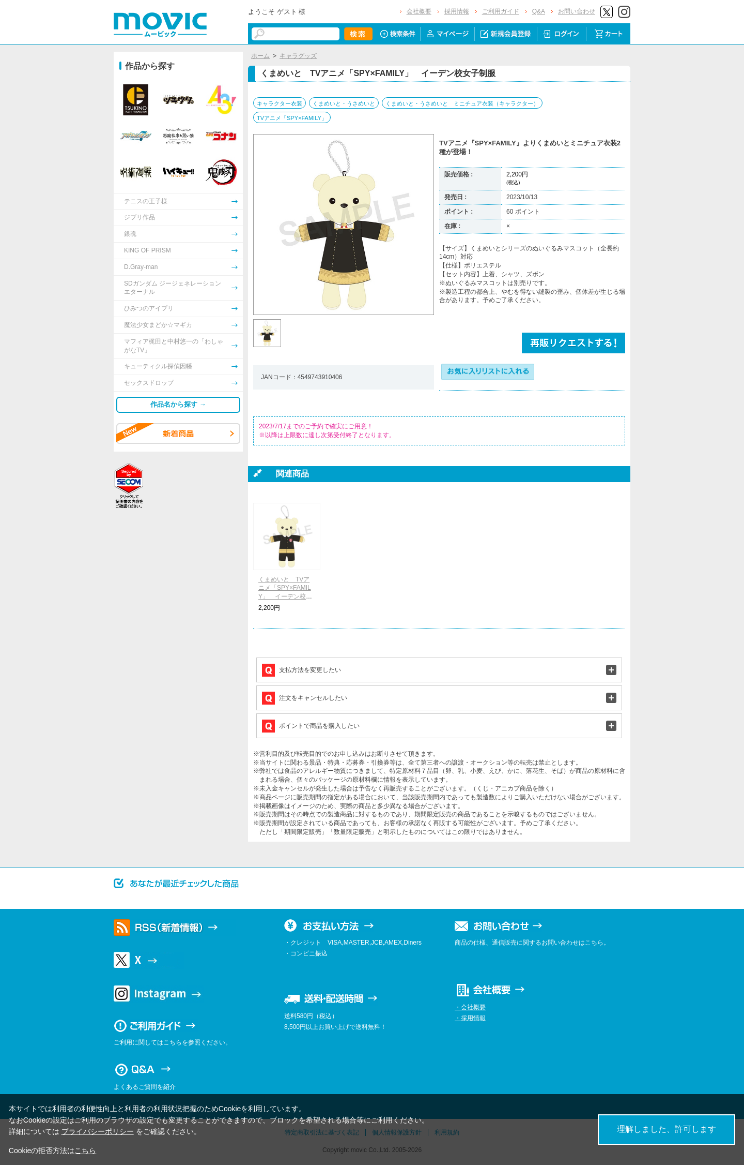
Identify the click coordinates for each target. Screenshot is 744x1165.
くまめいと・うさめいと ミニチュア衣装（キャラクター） (462, 103)
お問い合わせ (576, 11)
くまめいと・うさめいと (344, 103)
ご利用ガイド (500, 11)
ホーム (260, 55)
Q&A (538, 11)
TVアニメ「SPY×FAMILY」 (292, 118)
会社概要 (419, 11)
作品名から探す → (178, 404)
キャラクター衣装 (279, 103)
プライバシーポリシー (97, 1131)
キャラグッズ (298, 55)
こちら (85, 1150)
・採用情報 (470, 1018)
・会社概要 (470, 1007)
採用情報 (456, 11)
